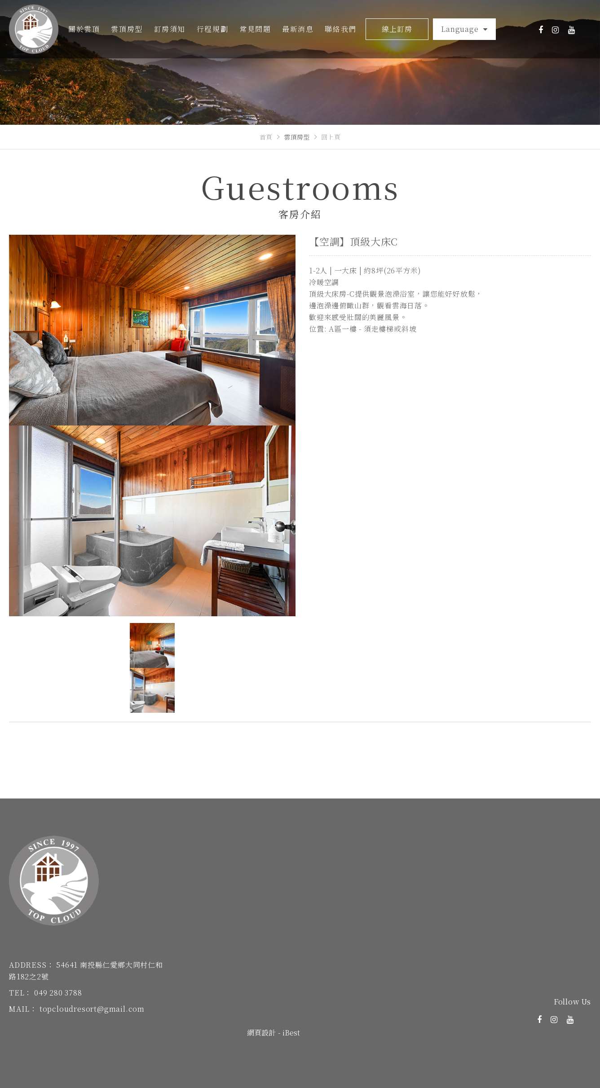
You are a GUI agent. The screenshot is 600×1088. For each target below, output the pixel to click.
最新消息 (297, 29)
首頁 (266, 137)
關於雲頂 (84, 29)
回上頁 (331, 137)
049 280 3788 (58, 992)
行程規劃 (212, 29)
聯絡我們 (340, 29)
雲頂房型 (126, 29)
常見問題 (255, 29)
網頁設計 (261, 1032)
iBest (291, 1032)
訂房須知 (169, 29)
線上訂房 (397, 29)
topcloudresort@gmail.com (92, 1009)
